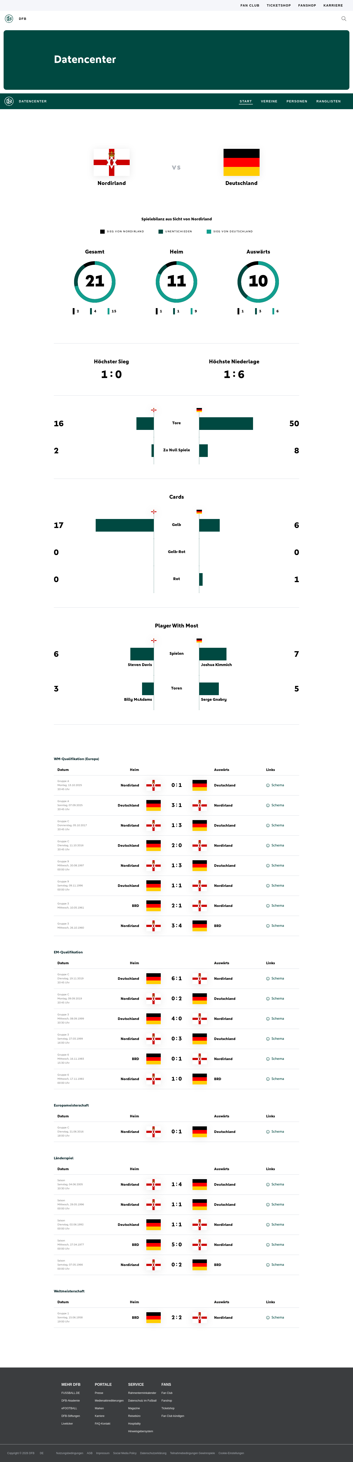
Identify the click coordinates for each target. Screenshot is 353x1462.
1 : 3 (177, 825)
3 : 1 (177, 805)
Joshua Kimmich (216, 665)
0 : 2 (177, 998)
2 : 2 (177, 1317)
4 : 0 (177, 1019)
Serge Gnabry (214, 700)
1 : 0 (177, 1079)
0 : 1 (177, 785)
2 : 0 (177, 845)
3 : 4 (177, 926)
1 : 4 (177, 1184)
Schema (275, 785)
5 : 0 (177, 1245)
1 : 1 (177, 885)
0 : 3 (177, 1039)
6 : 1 (177, 978)
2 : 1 (177, 906)
